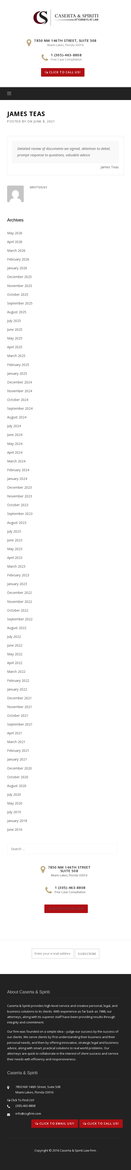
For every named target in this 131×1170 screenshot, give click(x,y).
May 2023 (14, 549)
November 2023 (19, 496)
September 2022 (20, 619)
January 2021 (17, 759)
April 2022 (14, 663)
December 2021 (19, 698)
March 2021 (16, 741)
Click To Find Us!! (20, 1100)
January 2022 (17, 689)
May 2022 (14, 654)
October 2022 (17, 610)
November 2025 (19, 285)
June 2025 (14, 329)
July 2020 (14, 794)
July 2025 (14, 320)
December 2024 (19, 382)
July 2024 (14, 426)
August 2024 (16, 417)
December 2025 (19, 276)
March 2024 (16, 461)
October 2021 (17, 715)
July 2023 (14, 531)
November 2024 (19, 391)
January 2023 (17, 584)
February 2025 (18, 364)
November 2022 (19, 601)
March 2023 (16, 566)
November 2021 (19, 707)
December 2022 (19, 592)
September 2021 (20, 724)
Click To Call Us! (63, 72)
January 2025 (17, 373)
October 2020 (17, 777)
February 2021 (18, 750)
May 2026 (14, 233)
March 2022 (16, 671)
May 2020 (14, 803)
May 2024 (14, 443)
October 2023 (17, 505)
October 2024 (17, 399)
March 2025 (16, 355)
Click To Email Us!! (54, 1123)
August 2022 (16, 628)
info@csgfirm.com (28, 1113)
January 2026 (17, 268)
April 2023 (14, 557)
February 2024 (18, 470)
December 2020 (19, 768)
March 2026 (16, 250)
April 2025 (14, 347)
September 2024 (20, 408)
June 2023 (14, 540)
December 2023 (19, 487)
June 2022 (14, 645)
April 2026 (14, 241)
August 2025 (16, 312)
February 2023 (18, 575)
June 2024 (14, 434)
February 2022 (18, 680)
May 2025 (14, 338)
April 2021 (14, 733)
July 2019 (14, 812)
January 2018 (17, 820)
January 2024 (17, 478)
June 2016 (14, 829)
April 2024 (14, 452)
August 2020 (16, 785)
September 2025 (20, 303)
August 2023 (16, 522)
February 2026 (18, 259)
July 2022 (14, 636)
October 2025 (17, 294)
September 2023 (20, 513)
